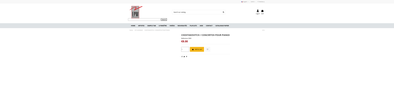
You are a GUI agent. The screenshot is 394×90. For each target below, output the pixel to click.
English (245, 2)
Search (164, 19)
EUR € (253, 2)
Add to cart (197, 49)
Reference (184, 38)
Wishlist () (260, 2)
